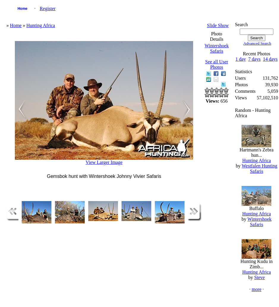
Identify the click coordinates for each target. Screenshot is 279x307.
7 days (254, 59)
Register (48, 8)
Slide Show (217, 25)
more (256, 289)
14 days (270, 59)
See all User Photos (216, 64)
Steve (259, 277)
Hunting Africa (40, 25)
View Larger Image (104, 162)
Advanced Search (257, 43)
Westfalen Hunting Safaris (259, 168)
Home (22, 9)
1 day (241, 59)
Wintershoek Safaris (217, 48)
